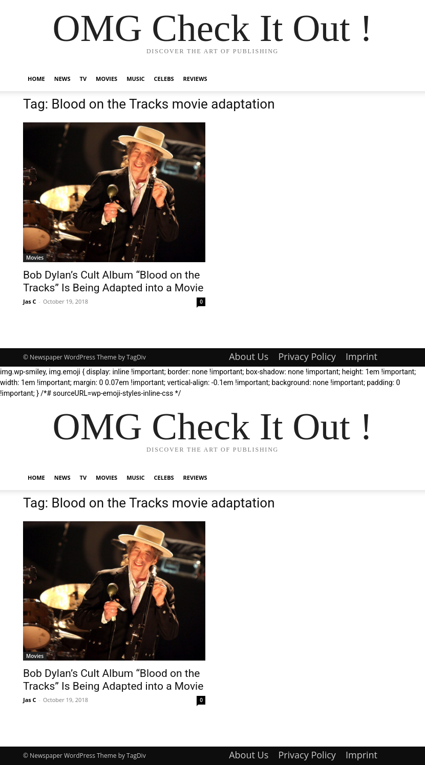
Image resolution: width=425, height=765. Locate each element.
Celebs (164, 78)
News (62, 78)
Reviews (195, 78)
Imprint (361, 356)
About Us (248, 356)
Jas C (29, 301)
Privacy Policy (306, 356)
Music (135, 78)
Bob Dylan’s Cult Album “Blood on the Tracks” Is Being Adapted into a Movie (113, 281)
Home (36, 78)
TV (83, 78)
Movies (106, 78)
